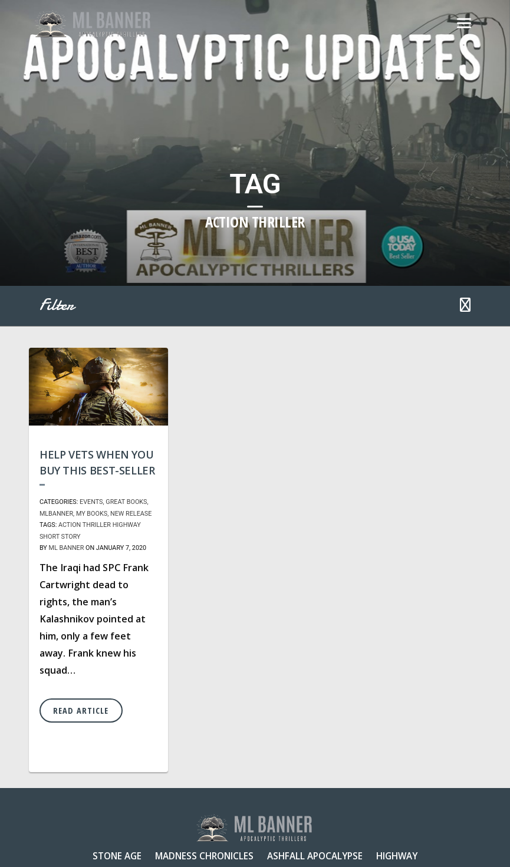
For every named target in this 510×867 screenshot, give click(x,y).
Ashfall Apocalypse (315, 856)
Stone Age (117, 856)
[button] (465, 305)
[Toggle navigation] (464, 23)
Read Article (80, 710)
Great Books (126, 502)
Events (91, 502)
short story (60, 536)
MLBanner (56, 513)
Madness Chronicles (204, 856)
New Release (131, 513)
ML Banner (66, 548)
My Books (91, 513)
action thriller (84, 525)
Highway (127, 525)
